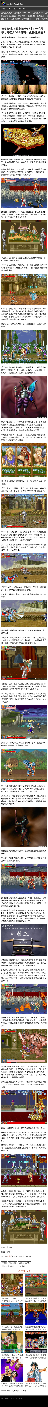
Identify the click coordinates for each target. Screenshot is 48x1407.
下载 (14, 9)
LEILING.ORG (8, 1398)
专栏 (24, 9)
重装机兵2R (38, 13)
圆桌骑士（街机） (9, 1266)
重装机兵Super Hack (22, 13)
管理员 (9, 1256)
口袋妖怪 (40, 16)
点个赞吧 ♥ (24, 1271)
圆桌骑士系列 (24, 1263)
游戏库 (22, 1266)
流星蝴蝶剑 (26, 19)
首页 (3, 9)
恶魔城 (36, 19)
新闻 (8, 9)
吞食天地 (21, 16)
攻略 (19, 9)
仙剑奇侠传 (15, 19)
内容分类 (12, 1263)
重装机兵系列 (6, 13)
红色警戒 (4, 19)
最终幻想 (31, 16)
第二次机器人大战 (8, 16)
